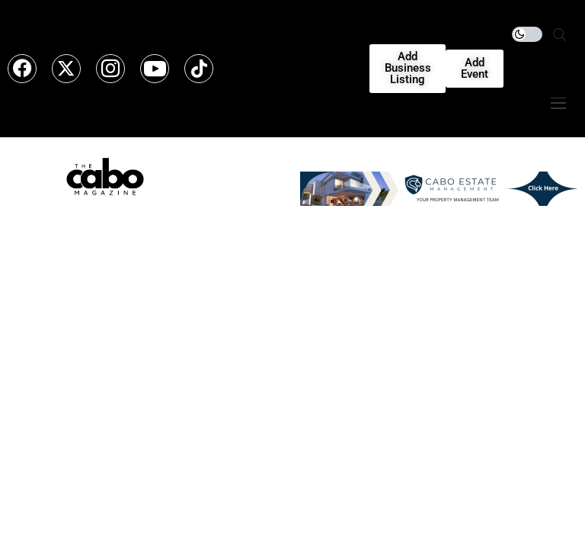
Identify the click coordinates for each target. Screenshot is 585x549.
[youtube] (154, 68)
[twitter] (66, 68)
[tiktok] (198, 68)
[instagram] (110, 68)
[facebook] (22, 68)
